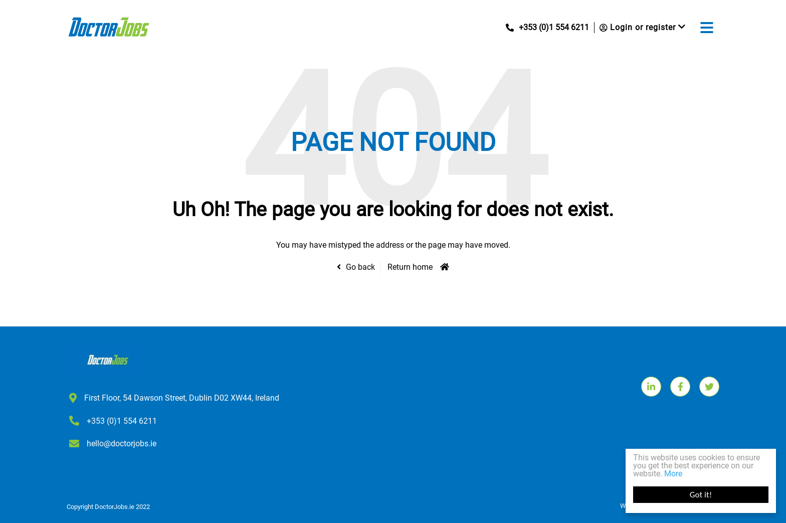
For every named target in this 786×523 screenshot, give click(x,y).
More (673, 473)
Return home (410, 267)
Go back (360, 267)
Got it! (701, 494)
